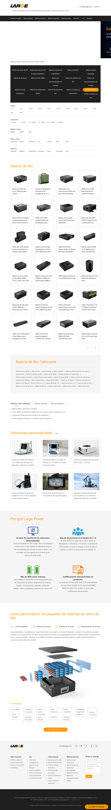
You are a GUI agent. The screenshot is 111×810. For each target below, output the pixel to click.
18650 (12, 132)
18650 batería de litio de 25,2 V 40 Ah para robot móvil (89, 336)
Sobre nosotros (15, 24)
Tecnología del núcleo (35, 778)
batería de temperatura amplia (43, 377)
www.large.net (64, 800)
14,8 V (31, 108)
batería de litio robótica (22, 380)
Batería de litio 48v (83, 386)
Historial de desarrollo (16, 762)
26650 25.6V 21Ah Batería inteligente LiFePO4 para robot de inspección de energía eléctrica (43, 336)
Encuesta (41, 151)
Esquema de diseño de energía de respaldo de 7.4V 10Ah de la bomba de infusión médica (54, 462)
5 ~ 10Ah (23, 122)
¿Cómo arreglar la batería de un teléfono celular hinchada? (31, 418)
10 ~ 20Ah (32, 122)
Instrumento (33, 151)
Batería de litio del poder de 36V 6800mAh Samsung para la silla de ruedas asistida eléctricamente (20, 307)
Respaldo (59, 151)
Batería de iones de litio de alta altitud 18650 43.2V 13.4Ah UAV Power (20, 278)
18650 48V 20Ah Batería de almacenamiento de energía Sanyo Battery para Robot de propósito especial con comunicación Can (20, 249)
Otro (21, 112)
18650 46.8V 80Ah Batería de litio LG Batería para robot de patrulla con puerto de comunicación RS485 (66, 249)
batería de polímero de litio (34, 374)
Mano (49, 151)
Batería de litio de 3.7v (37, 383)
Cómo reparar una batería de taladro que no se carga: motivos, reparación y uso (38, 412)
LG (39, 141)
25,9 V (68, 108)
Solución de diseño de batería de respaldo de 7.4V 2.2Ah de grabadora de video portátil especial (24, 495)
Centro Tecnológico (34, 770)
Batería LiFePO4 (73, 70)
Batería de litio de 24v (54, 386)
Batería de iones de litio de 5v (24, 386)
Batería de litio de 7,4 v (52, 383)
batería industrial (58, 371)
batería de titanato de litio (61, 377)
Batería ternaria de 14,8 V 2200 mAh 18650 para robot (89, 278)
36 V (76, 108)
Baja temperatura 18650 (55, 760)
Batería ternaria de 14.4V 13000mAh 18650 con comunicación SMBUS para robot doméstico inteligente (43, 278)
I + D (83, 18)
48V (85, 108)
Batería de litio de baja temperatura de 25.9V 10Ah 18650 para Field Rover (42, 249)
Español (97, 6)
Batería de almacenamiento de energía (55, 81)
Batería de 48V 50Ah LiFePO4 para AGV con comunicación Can (89, 220)
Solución (76, 18)
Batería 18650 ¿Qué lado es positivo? (24, 409)
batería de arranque (20, 78)
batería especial (46, 371)
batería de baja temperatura (24, 377)
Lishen (49, 141)
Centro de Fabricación (35, 773)
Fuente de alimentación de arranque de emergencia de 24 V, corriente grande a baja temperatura (43, 191)
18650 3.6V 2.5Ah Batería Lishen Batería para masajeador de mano (20, 336)
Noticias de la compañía (17, 765)
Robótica (13, 151)
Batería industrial (53, 18)
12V (21, 108)
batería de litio (36, 371)
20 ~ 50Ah (41, 122)
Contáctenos (14, 767)
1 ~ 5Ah (13, 122)
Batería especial (40, 18)
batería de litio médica (37, 380)
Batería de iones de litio (20, 70)
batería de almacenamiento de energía (76, 371)
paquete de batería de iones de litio (69, 374)
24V (48, 108)
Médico (22, 151)
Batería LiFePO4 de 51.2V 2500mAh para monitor (19, 191)
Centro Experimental (35, 775)
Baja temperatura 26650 (55, 762)
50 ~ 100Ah (51, 122)
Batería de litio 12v (40, 386)
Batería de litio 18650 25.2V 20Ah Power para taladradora (66, 220)
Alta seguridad (71, 770)
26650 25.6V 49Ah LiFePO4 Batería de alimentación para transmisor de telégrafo (43, 220)
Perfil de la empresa (16, 760)
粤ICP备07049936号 (75, 800)
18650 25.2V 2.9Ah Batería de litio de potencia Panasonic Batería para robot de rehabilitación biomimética (90, 191)
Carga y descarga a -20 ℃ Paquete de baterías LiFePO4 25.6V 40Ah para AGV (89, 307)
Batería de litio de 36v (69, 386)
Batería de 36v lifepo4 (82, 380)
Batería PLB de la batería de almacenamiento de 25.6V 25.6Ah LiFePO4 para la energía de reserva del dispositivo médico (20, 220)
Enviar (89, 776)
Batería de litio (66, 18)
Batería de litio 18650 (38, 78)
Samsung (32, 141)
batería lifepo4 (20, 374)
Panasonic (13, 141)
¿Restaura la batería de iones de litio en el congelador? (30, 415)
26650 (22, 132)
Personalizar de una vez (55, 729)
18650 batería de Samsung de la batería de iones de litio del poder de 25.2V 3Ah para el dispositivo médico (66, 191)
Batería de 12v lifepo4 (52, 380)
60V (94, 108)
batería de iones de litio (22, 371)
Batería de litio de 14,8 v (85, 383)
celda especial (28, 18)
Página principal (15, 18)
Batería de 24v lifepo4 (67, 380)
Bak (57, 141)
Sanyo (22, 141)
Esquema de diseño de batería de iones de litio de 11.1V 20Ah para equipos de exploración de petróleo (85, 495)
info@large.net (86, 7)
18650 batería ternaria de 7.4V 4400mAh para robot (66, 277)
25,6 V (58, 108)
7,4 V (12, 108)
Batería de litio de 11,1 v (69, 383)
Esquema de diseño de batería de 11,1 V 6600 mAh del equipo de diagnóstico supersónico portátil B (23, 462)
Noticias (89, 18)
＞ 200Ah (59, 122)
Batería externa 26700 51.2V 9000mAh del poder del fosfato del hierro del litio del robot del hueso (88, 249)
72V (11, 112)
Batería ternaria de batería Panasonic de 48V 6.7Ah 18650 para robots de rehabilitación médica (44, 307)
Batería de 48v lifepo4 (22, 383)
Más (56, 433)
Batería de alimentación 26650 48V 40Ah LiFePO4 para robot (66, 336)
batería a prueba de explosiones (80, 377)
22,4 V (40, 108)
